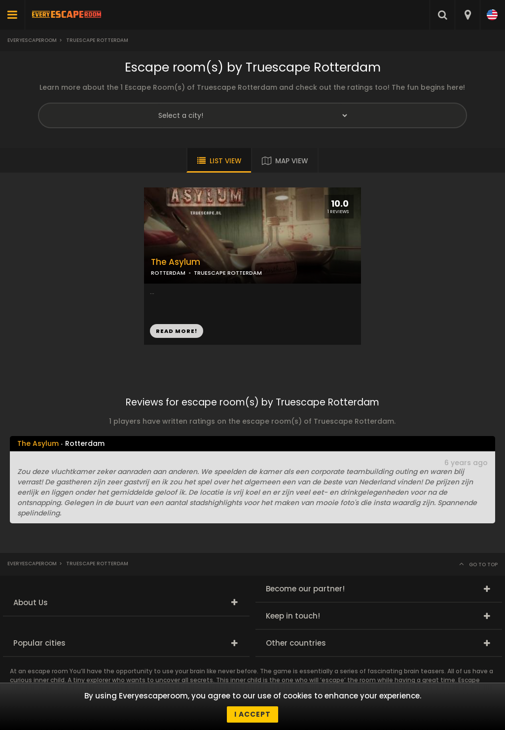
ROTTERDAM (168, 273)
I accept (252, 714)
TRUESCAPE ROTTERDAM (228, 273)
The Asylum (175, 262)
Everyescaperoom (32, 40)
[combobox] (467, 15)
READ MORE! (176, 331)
